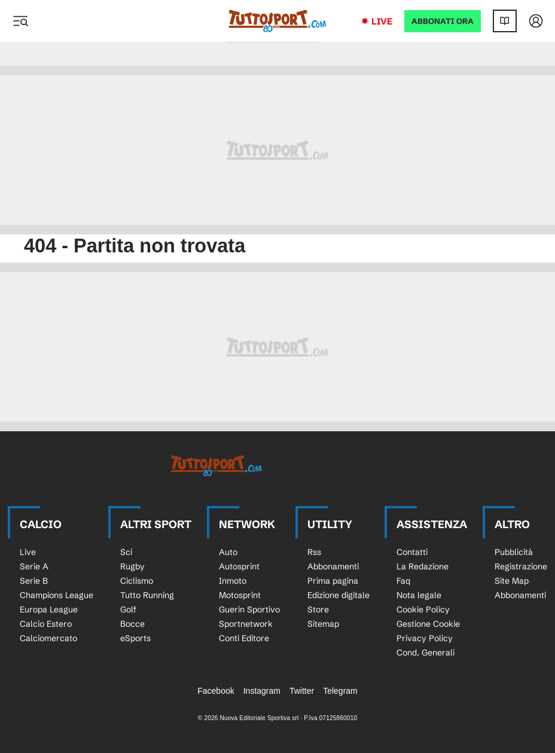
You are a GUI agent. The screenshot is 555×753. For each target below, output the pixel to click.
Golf (128, 609)
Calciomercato (48, 638)
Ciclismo (136, 580)
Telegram (340, 691)
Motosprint (240, 595)
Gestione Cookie (428, 623)
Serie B (34, 580)
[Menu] (20, 21)
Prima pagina (332, 580)
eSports (135, 638)
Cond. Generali (426, 652)
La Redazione (423, 566)
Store (318, 609)
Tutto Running (147, 595)
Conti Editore (244, 638)
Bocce (132, 623)
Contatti (412, 552)
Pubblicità (514, 552)
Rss (314, 552)
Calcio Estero (46, 623)
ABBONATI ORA (442, 21)
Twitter (301, 691)
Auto (228, 552)
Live (381, 21)
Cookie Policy (423, 609)
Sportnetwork (246, 623)
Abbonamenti (333, 566)
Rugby (132, 566)
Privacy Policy (425, 638)
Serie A (34, 566)
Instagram (261, 691)
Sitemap (323, 623)
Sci (126, 552)
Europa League (49, 609)
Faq (403, 580)
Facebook (215, 691)
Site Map (512, 580)
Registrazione (521, 566)
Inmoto (232, 580)
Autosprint (239, 566)
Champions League (56, 595)
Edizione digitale (338, 595)
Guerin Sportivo (249, 609)
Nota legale (419, 595)
